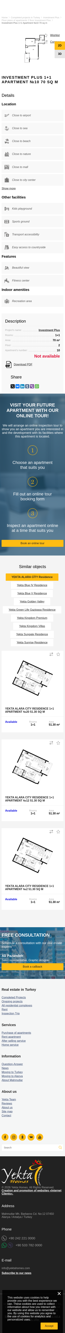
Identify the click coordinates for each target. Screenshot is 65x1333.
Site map (7, 1111)
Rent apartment (11, 1036)
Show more (9, 188)
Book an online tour (33, 543)
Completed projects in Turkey (25, 17)
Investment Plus (51, 17)
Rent (4, 1009)
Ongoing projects (12, 1001)
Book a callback (32, 966)
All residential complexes (17, 1005)
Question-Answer (12, 1064)
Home (5, 17)
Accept (49, 1325)
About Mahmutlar (12, 1080)
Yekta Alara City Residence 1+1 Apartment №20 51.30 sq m (29, 710)
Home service (10, 1044)
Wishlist (55, 35)
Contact (6, 1115)
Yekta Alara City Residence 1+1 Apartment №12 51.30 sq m (29, 799)
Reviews (7, 1103)
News (5, 1068)
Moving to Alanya (12, 1076)
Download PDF (23, 364)
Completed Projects (14, 997)
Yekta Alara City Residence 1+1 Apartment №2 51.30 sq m (29, 888)
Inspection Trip (11, 1013)
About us (7, 1107)
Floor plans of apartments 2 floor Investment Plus (26, 20)
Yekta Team (9, 1099)
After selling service (14, 1040)
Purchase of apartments (16, 1032)
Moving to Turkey (12, 1072)
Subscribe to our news (16, 1273)
